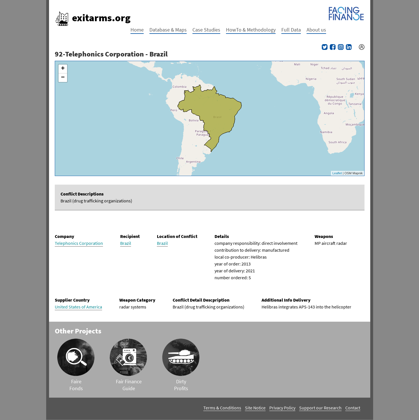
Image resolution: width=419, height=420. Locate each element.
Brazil (125, 243)
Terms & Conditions (222, 408)
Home (137, 29)
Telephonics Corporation (79, 243)
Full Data (291, 29)
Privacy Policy (282, 408)
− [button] (63, 77)
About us (316, 29)
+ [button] (63, 69)
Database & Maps (168, 29)
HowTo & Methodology (251, 29)
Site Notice (255, 408)
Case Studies (206, 29)
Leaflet (337, 173)
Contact (352, 408)
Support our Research (320, 408)
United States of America (78, 307)
